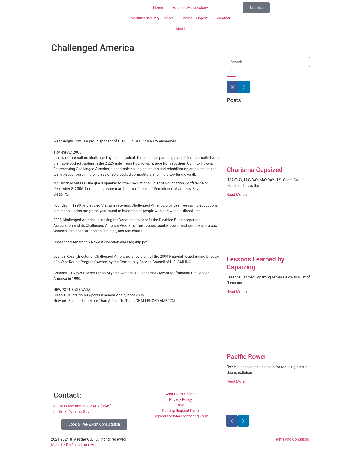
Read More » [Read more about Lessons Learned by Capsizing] (237, 292)
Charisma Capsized (255, 170)
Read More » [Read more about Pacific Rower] (237, 381)
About (181, 29)
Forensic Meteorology (190, 7)
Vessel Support (195, 18)
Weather (223, 18)
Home (158, 7)
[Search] (231, 72)
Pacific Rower (246, 356)
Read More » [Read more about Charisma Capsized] (237, 194)
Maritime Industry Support (152, 18)
